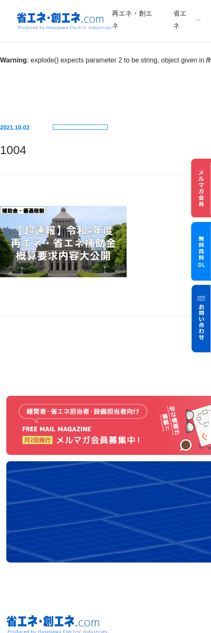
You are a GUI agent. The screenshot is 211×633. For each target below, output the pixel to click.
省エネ (180, 19)
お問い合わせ (201, 318)
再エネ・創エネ (132, 19)
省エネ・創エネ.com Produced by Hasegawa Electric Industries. (64, 21)
